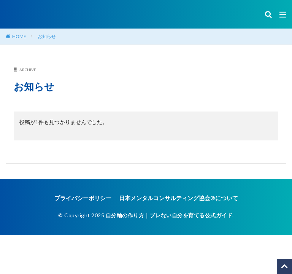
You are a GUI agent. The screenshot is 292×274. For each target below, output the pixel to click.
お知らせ (47, 36)
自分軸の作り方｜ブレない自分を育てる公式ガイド (169, 215)
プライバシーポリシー (86, 198)
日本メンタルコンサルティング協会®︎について (176, 198)
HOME (19, 36)
